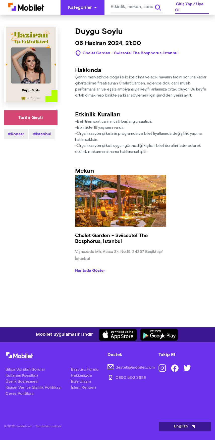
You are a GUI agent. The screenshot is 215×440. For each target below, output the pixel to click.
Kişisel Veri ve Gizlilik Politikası (34, 387)
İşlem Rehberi (83, 387)
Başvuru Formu (84, 369)
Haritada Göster (90, 271)
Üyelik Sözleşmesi (22, 381)
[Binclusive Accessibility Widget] (11, 424)
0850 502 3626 (131, 377)
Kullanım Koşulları (22, 375)
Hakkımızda (81, 375)
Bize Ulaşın (81, 381)
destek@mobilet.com (135, 367)
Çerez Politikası (20, 393)
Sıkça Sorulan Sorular (25, 369)
